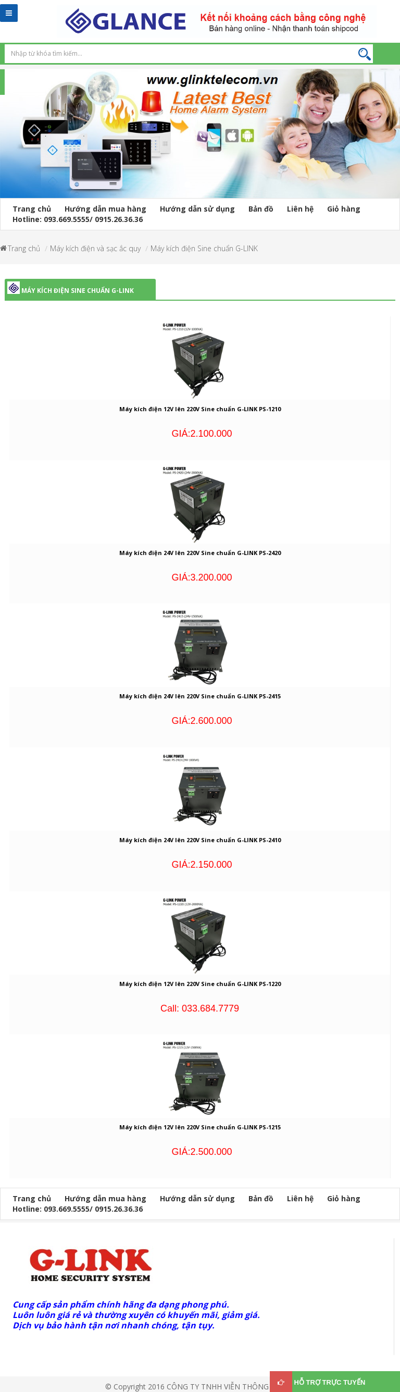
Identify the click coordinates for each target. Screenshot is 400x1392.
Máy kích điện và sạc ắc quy (95, 248)
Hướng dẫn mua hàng (105, 209)
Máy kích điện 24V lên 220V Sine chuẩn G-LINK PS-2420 (200, 553)
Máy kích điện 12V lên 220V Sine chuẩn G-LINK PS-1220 (200, 984)
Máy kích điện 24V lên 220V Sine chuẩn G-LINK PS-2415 (200, 696)
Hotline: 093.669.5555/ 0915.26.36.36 (77, 219)
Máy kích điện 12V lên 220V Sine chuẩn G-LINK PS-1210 (200, 409)
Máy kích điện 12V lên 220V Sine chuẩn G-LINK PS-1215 (200, 1127)
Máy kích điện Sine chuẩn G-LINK (204, 248)
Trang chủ (31, 209)
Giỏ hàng (343, 209)
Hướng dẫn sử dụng (197, 209)
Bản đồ (260, 209)
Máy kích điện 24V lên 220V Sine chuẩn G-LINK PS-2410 (200, 840)
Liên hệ (300, 209)
